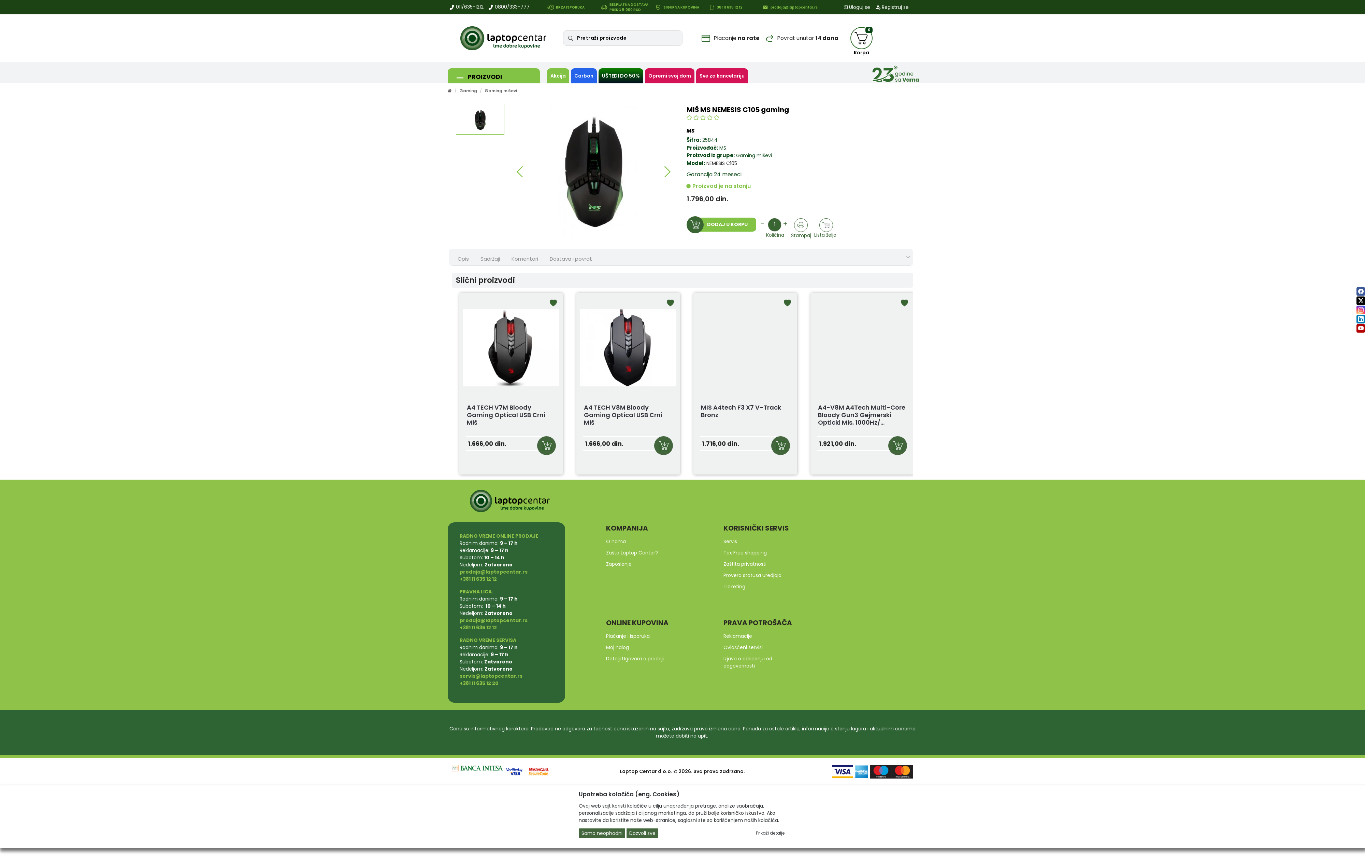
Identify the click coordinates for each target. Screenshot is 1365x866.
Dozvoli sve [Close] (642, 833)
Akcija (558, 75)
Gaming (468, 91)
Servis (730, 541)
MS (722, 148)
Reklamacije (737, 636)
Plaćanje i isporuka (628, 636)
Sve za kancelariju (722, 75)
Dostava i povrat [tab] (571, 258)
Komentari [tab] (525, 258)
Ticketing (734, 586)
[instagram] (1360, 310)
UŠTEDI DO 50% (621, 75)
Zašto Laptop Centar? (632, 552)
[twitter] (1360, 301)
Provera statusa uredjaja (752, 575)
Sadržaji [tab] (490, 258)
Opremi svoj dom (669, 75)
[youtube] (1360, 328)
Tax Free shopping (745, 552)
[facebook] (1360, 291)
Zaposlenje (619, 564)
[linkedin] (1360, 319)
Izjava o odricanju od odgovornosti (747, 662)
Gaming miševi (501, 91)
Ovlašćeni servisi (743, 647)
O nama (616, 541)
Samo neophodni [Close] (601, 833)
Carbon (583, 75)
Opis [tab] (463, 258)
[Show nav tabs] (908, 257)
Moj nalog (617, 647)
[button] (520, 172)
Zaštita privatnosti (744, 564)
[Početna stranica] (450, 91)
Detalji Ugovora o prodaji (635, 658)
